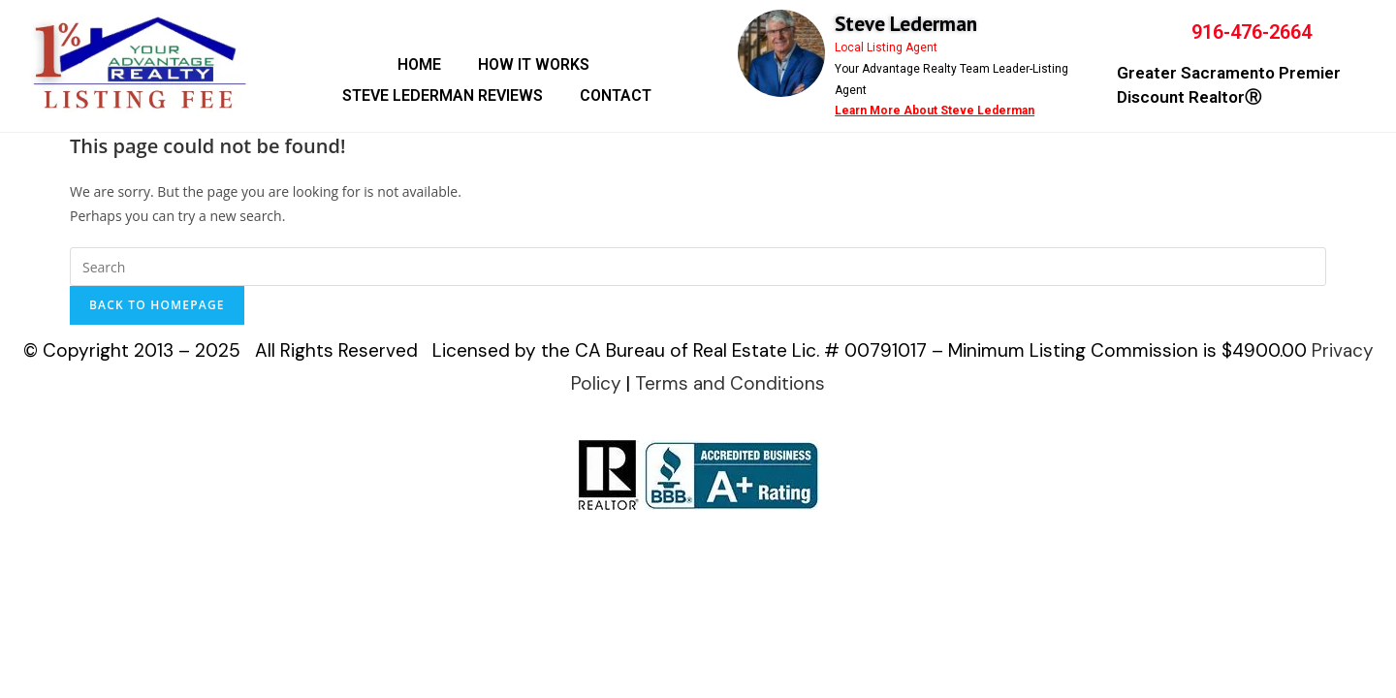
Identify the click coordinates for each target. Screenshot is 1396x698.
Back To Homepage (157, 305)
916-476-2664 (1251, 32)
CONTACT (615, 95)
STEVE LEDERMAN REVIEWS (442, 95)
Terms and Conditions (730, 383)
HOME (419, 64)
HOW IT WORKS (533, 64)
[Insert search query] (698, 266)
